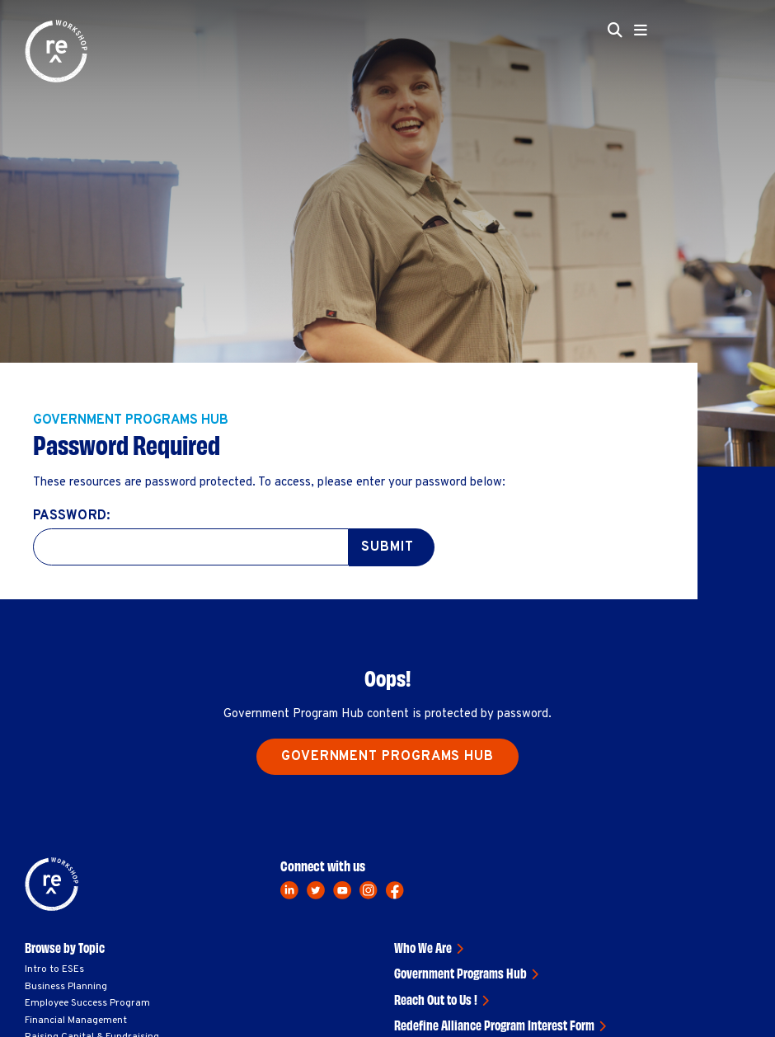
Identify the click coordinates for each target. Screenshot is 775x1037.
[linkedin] (289, 890)
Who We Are (423, 947)
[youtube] (342, 890)
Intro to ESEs (54, 969)
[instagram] (368, 890)
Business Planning (66, 986)
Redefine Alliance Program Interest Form (494, 1024)
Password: (71, 516)
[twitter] (316, 890)
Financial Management (76, 1020)
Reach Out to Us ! (435, 999)
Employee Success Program (87, 1003)
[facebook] (395, 890)
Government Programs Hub (387, 756)
